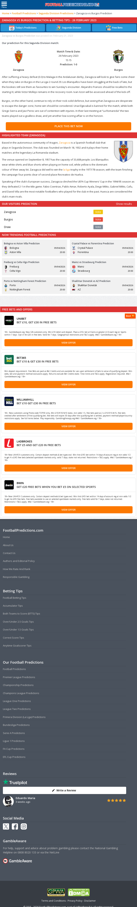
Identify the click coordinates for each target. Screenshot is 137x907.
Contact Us (9, 553)
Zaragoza (64, 142)
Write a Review (64, 790)
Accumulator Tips (13, 605)
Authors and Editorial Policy (19, 561)
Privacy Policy (75, 900)
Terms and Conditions (53, 900)
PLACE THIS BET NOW (68, 126)
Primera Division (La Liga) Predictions (24, 717)
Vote (98, 212)
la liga (66, 169)
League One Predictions (17, 701)
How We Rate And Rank (16, 569)
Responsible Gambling (16, 577)
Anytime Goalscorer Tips (17, 645)
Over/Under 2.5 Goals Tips (18, 621)
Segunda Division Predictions (56, 13)
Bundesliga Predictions (16, 725)
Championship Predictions (18, 685)
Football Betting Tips (14, 597)
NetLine (54, 852)
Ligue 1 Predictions (14, 741)
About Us (8, 545)
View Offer (68, 342)
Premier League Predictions (19, 677)
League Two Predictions (17, 709)
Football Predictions (24, 13)
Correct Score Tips (13, 637)
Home (5, 13)
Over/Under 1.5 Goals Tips (18, 629)
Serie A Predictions (14, 733)
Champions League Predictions (21, 693)
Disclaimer (90, 900)
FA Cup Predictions (14, 749)
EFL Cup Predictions (14, 757)
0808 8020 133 (27, 852)
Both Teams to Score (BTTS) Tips (21, 613)
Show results (124, 204)
